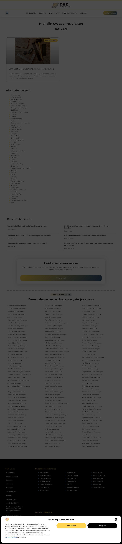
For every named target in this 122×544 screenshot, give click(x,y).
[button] (116, 520)
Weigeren (102, 526)
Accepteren (71, 526)
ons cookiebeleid (11, 537)
